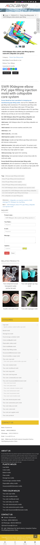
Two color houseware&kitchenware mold (14, 381)
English (17, 1)
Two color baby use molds (10, 502)
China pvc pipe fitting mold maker (14, 176)
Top (35, 543)
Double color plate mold (10, 309)
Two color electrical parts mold (11, 399)
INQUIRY (7, 73)
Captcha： (7, 245)
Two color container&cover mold (12, 377)
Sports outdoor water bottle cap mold (14, 327)
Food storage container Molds (12, 481)
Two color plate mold (10, 385)
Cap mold (5, 325)
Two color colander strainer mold (13, 388)
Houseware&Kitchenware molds (12, 486)
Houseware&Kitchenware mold (11, 353)
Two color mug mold (8, 371)
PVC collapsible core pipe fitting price (12, 195)
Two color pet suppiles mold (11, 412)
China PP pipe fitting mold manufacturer (13, 179)
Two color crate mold (9, 409)
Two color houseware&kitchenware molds (15, 510)
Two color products (8, 415)
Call (15, 543)
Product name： (8, 215)
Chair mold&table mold (9, 346)
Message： (7, 235)
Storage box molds (8, 478)
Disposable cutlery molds (10, 483)
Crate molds (6, 470)
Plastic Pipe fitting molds (27, 15)
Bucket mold (6, 330)
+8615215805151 (13, 433)
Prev (4, 32)
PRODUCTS (14, 15)
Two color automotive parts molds (13, 507)
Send (6, 253)
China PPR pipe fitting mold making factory (14, 184)
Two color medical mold (9, 365)
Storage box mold (8, 333)
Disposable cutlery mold (9, 343)
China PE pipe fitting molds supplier (12, 182)
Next (35, 32)
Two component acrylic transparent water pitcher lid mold (10, 286)
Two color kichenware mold (11, 391)
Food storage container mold (11, 337)
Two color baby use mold (10, 406)
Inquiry (25, 543)
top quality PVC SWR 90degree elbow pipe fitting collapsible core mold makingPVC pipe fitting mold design (19, 192)
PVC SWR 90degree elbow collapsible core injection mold (18, 187)
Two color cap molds (9, 494)
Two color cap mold (8, 359)
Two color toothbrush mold (10, 368)
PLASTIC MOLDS (9, 464)
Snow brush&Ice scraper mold (11, 356)
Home (6, 15)
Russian (24, 1)
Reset (13, 253)
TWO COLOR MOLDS (11, 491)
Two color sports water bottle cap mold (15, 361)
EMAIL (15, 73)
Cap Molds (6, 467)
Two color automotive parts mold (12, 402)
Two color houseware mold (11, 393)
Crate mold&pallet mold (9, 340)
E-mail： (6, 228)
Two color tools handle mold (12, 396)
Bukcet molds (7, 472)
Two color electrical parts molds (12, 504)
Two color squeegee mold (29, 309)
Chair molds (6, 475)
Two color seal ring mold (10, 374)
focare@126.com (10, 436)
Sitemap (31, 539)
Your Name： (8, 222)
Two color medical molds (10, 496)
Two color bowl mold (10, 383)
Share (5, 543)
